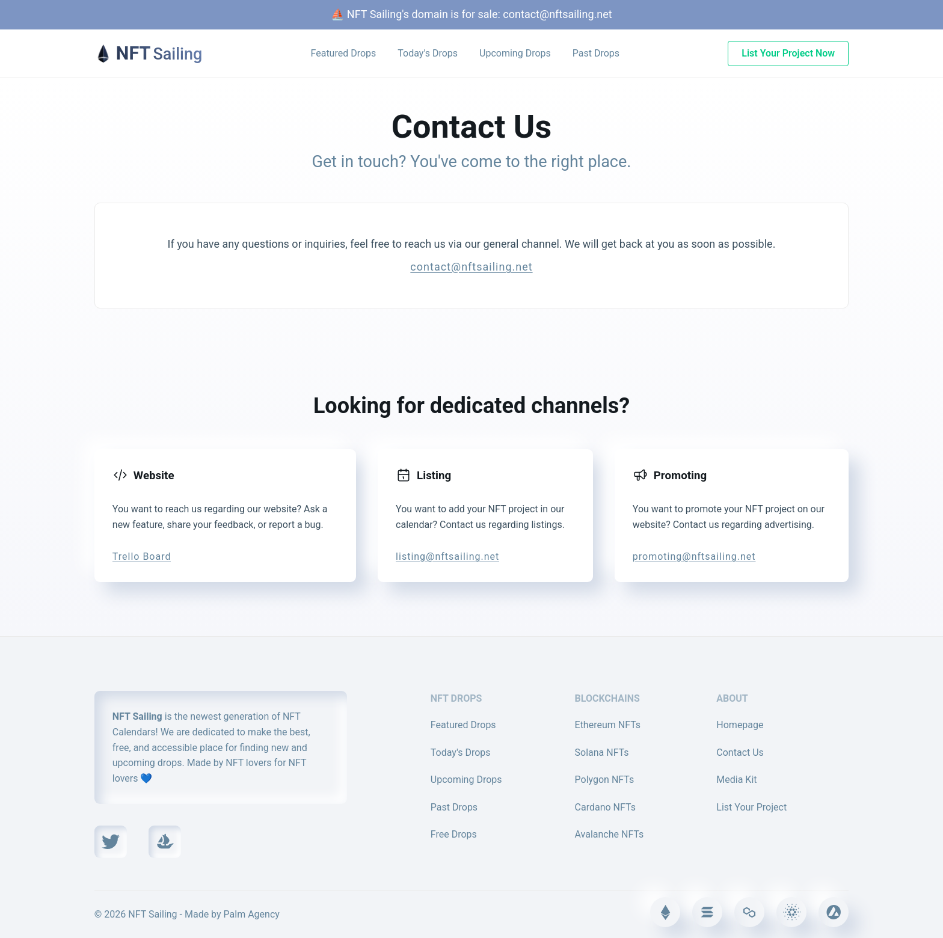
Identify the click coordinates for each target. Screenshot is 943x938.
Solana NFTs (602, 752)
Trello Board (141, 556)
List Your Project (751, 807)
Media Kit (736, 779)
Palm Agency (252, 914)
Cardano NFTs (605, 807)
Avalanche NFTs (609, 834)
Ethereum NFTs (608, 725)
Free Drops (454, 834)
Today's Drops (428, 53)
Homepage (739, 725)
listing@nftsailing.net (447, 556)
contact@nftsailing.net (557, 14)
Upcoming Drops (515, 53)
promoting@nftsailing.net (694, 556)
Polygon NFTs (604, 779)
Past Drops (596, 53)
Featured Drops (343, 53)
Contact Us (740, 752)
